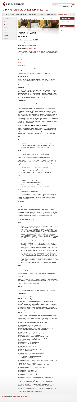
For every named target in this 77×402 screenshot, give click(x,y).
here (64, 28)
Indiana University (66, 21)
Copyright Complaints (25, 396)
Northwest (6, 32)
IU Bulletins (66, 6)
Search (54, 4)
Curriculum (20, 59)
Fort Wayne (6, 24)
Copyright (4, 396)
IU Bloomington (65, 23)
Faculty (19, 62)
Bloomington (6, 18)
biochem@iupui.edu (31, 45)
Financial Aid (42, 14)
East (4, 21)
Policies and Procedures (21, 14)
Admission (12, 14)
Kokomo (5, 30)
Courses (19, 61)
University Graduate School (23, 18)
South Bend (6, 35)
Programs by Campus (62, 14)
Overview (5, 14)
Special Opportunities (51, 14)
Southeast (6, 38)
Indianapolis (6, 27)
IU (71, 6)
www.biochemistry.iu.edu (31, 48)
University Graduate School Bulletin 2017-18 (25, 9)
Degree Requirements (32, 14)
